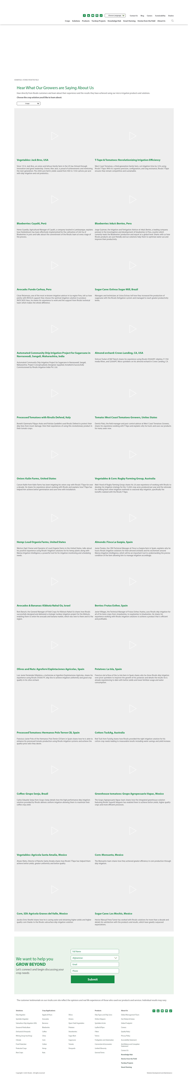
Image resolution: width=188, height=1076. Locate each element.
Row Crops (20, 1053)
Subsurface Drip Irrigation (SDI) (27, 1023)
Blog (142, 16)
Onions (71, 1019)
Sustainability (160, 16)
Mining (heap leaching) (24, 1036)
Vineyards (72, 1048)
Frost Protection (21, 1044)
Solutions (76, 21)
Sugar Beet (72, 1036)
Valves (97, 1036)
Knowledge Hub (114, 21)
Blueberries (46, 1027)
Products (86, 21)
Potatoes (72, 1027)
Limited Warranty (101, 1048)
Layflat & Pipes (100, 1027)
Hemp (44, 1048)
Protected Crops (21, 1048)
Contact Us (134, 16)
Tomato (71, 1044)
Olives (71, 1015)
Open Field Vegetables (76, 1023)
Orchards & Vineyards (23, 1032)
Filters (97, 1032)
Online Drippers (100, 1019)
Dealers (171, 16)
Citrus (44, 1036)
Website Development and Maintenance (159, 1073)
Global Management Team (130, 1015)
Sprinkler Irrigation (22, 1019)
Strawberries (73, 1032)
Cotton (44, 1044)
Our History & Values (128, 1019)
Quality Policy (126, 1032)
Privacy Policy (126, 1036)
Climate (18, 1040)
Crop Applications (48, 1010)
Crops (67, 21)
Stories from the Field (146, 21)
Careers (149, 16)
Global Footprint (127, 1023)
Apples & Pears (47, 1015)
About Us (161, 21)
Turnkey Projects (99, 21)
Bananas (45, 1023)
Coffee (44, 1032)
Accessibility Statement (129, 1040)
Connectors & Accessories (104, 1044)
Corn (44, 1040)
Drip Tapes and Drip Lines (104, 1015)
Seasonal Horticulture (23, 1027)
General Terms (100, 1053)
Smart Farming (129, 21)
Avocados (45, 1019)
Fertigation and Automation (105, 1040)
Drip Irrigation (21, 1015)
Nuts (44, 1053)
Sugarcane (72, 1040)
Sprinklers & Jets (100, 1023)
